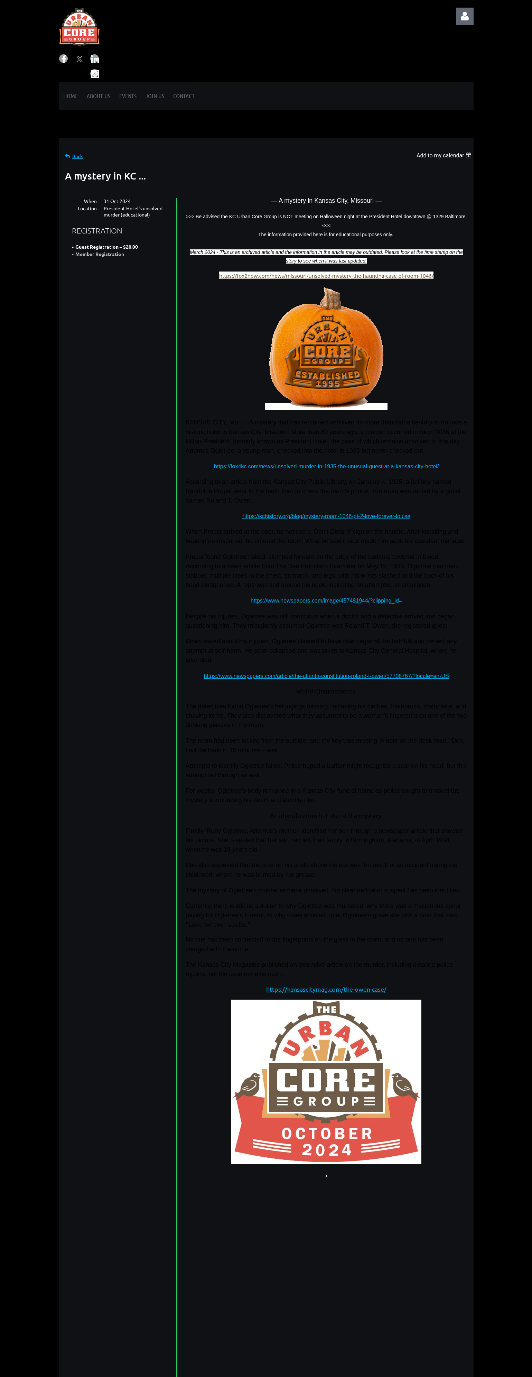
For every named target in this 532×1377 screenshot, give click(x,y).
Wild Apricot (391, 1368)
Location (87, 208)
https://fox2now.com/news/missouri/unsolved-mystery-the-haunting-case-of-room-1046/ (326, 275)
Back (77, 156)
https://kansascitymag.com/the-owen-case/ (326, 989)
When (90, 201)
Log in (465, 16)
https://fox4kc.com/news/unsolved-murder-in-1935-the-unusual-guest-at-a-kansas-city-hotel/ (326, 466)
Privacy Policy (209, 1313)
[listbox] (445, 155)
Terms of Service (213, 1322)
